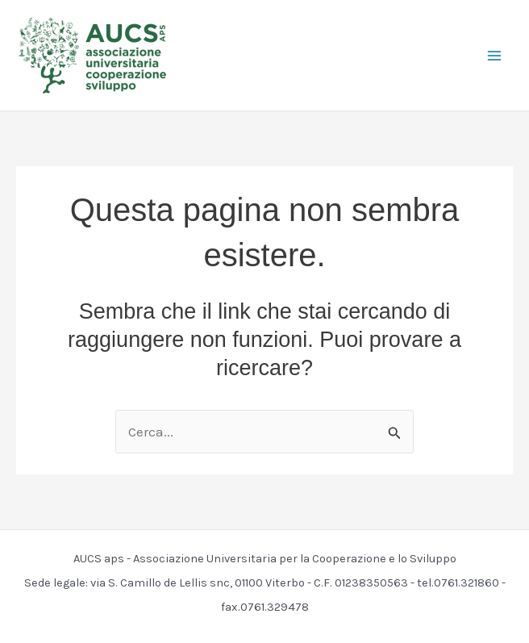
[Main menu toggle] (495, 55)
